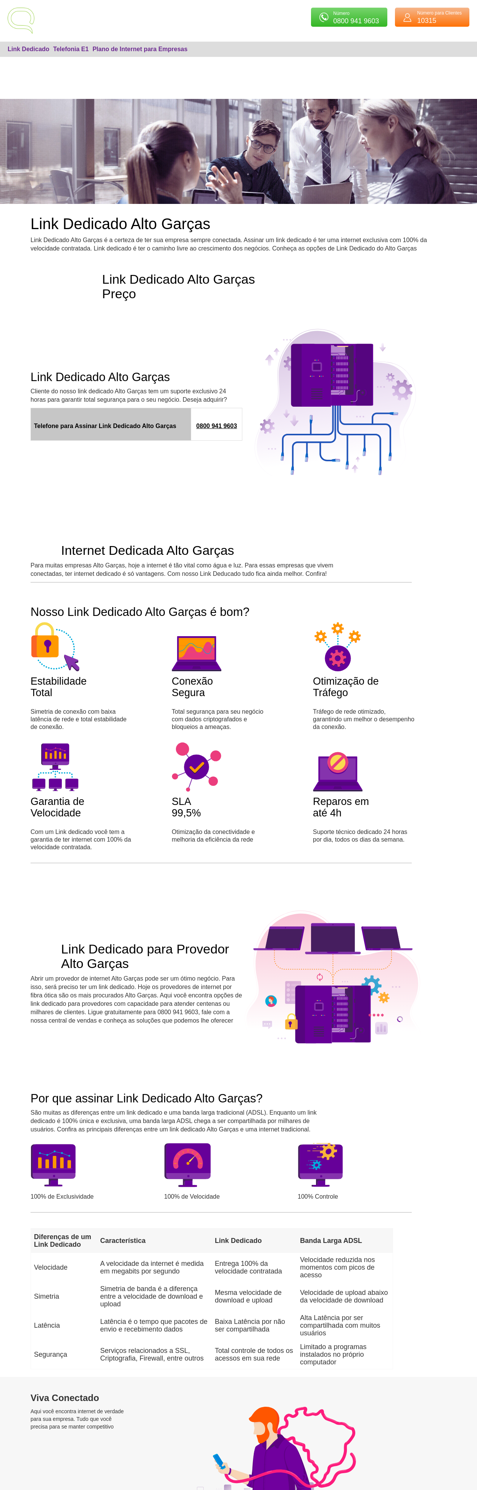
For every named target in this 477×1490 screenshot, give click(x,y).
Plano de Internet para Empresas (139, 49)
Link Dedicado (28, 49)
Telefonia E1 (71, 49)
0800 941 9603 (216, 426)
